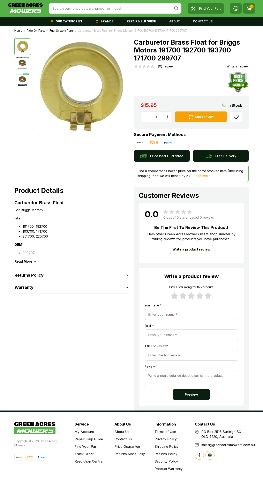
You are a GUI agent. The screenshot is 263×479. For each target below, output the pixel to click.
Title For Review (156, 346)
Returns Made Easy (129, 454)
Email (149, 325)
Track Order (84, 454)
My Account (84, 432)
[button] (236, 8)
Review (151, 366)
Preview (191, 394)
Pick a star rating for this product (191, 287)
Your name (153, 305)
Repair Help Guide (89, 439)
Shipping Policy (167, 446)
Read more (201, 176)
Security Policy (166, 461)
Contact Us (123, 439)
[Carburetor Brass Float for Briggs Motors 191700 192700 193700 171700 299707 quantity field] (156, 116)
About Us (121, 432)
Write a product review (191, 249)
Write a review (237, 66)
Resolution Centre (89, 461)
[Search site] (176, 8)
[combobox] (110, 8)
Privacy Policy (166, 439)
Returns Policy (166, 454)
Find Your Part (86, 446)
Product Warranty (169, 469)
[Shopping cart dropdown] (249, 8)
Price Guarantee (127, 446)
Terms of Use (165, 432)
